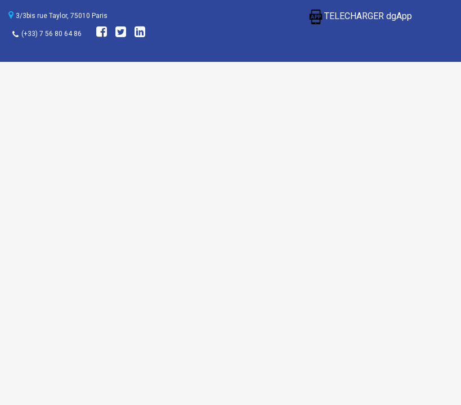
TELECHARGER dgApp (359, 16)
